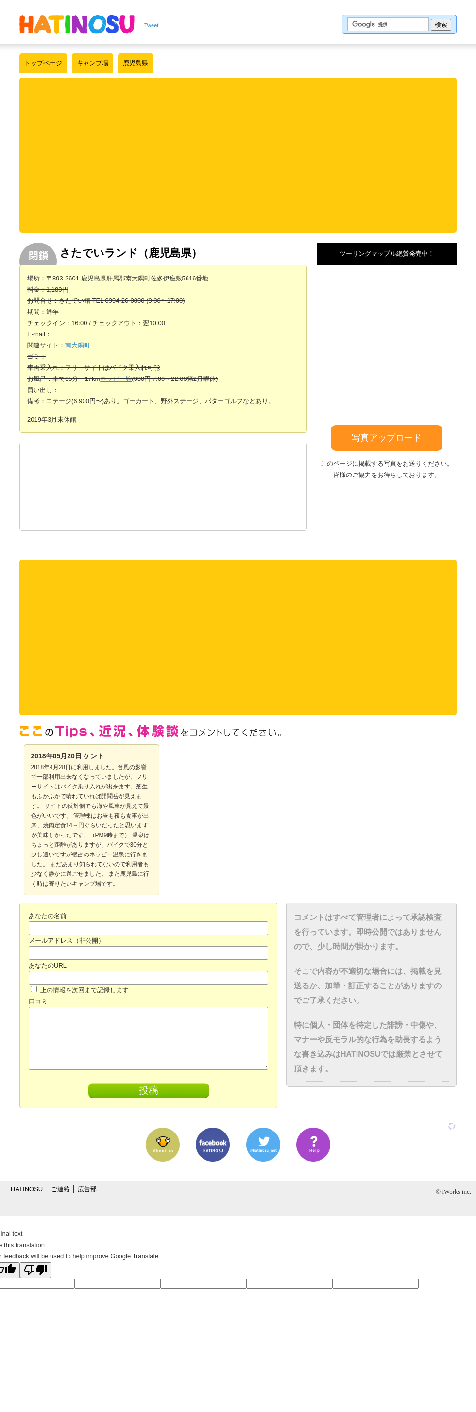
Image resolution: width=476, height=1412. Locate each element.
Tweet (151, 25)
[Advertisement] (238, 155)
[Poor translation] (35, 1270)
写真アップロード (387, 438)
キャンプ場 (92, 62)
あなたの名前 (48, 915)
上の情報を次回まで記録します (80, 990)
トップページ (43, 62)
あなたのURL (48, 965)
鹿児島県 (135, 62)
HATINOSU (27, 1189)
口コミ (38, 1001)
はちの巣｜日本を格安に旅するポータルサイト (77, 24)
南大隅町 (77, 345)
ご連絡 (60, 1189)
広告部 (87, 1189)
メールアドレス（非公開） (66, 940)
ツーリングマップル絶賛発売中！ (387, 253)
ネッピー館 (116, 378)
